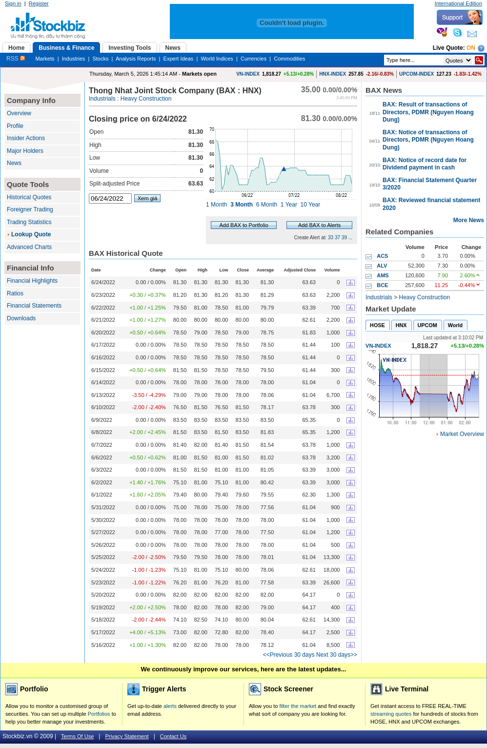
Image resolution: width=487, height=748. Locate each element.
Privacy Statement (126, 736)
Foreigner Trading (30, 209)
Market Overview (462, 434)
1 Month (216, 204)
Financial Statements (34, 305)
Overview (19, 113)
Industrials (102, 98)
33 (330, 237)
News (14, 163)
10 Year (311, 204)
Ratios (15, 293)
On (471, 47)
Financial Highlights (32, 280)
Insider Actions (26, 138)
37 (337, 237)
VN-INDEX (248, 74)
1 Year (289, 204)
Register (39, 3)
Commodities (289, 59)
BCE (382, 285)
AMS (382, 275)
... (350, 237)
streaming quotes (390, 714)
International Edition (458, 3)
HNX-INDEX (332, 74)
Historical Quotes (29, 197)
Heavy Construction (146, 98)
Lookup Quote (31, 234)
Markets (44, 59)
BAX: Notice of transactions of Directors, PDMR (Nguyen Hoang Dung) (428, 140)
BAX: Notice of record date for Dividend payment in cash (425, 164)
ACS (382, 256)
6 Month (266, 204)
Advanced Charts (29, 247)
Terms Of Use (77, 736)
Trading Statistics (29, 222)
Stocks (100, 59)
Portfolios (99, 714)
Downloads (21, 318)
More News (468, 220)
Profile (15, 126)
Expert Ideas (178, 59)
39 (344, 237)
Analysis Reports (136, 59)
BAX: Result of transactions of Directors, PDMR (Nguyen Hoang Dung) (428, 112)
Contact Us (173, 736)
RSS (15, 58)
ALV (382, 266)
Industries (73, 59)
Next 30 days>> (336, 654)
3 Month (241, 204)
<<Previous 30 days (289, 654)
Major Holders (25, 150)
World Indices (217, 59)
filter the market (297, 706)
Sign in (13, 3)
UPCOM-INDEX (416, 74)
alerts (170, 706)
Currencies (253, 59)
